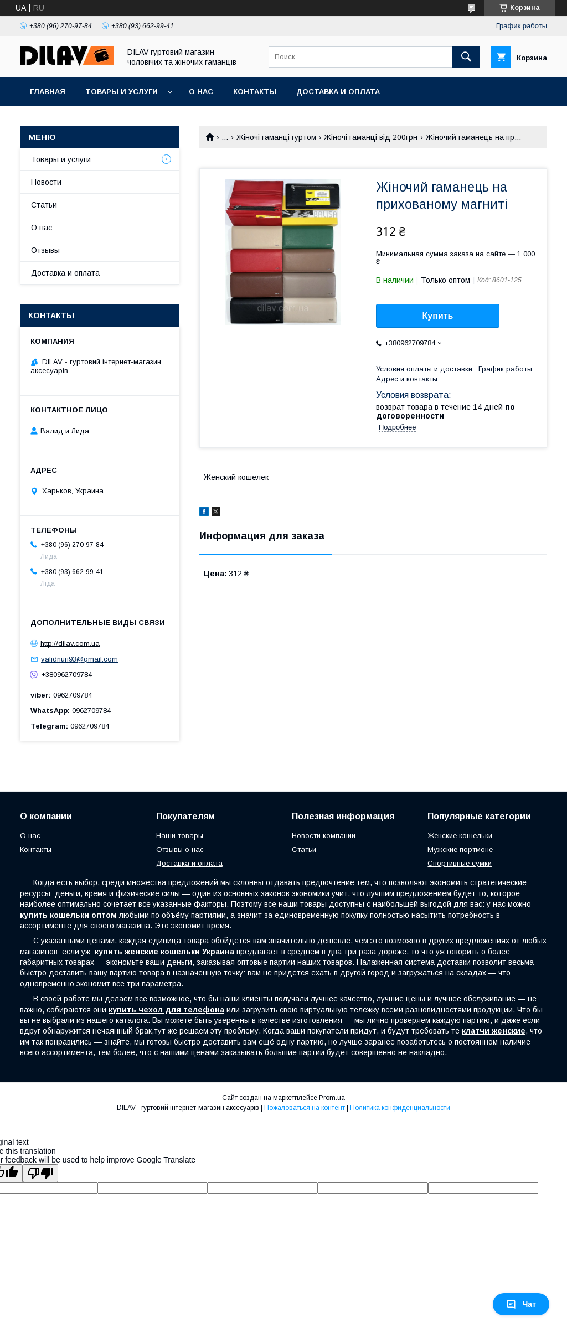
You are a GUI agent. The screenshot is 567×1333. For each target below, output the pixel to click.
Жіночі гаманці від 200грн (370, 137)
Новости (46, 182)
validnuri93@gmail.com (79, 659)
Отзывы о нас (180, 849)
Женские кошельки (459, 835)
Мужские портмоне (460, 849)
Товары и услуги (121, 91)
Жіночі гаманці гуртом (276, 137)
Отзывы (45, 250)
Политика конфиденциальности (400, 1108)
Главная (47, 91)
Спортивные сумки (459, 863)
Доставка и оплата (338, 91)
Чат (521, 1304)
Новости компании (323, 835)
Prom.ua (332, 1098)
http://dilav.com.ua (70, 643)
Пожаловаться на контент (304, 1108)
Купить (437, 316)
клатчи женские (493, 1030)
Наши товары (179, 835)
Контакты (254, 91)
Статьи (44, 204)
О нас (201, 91)
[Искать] (466, 57)
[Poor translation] (40, 1173)
